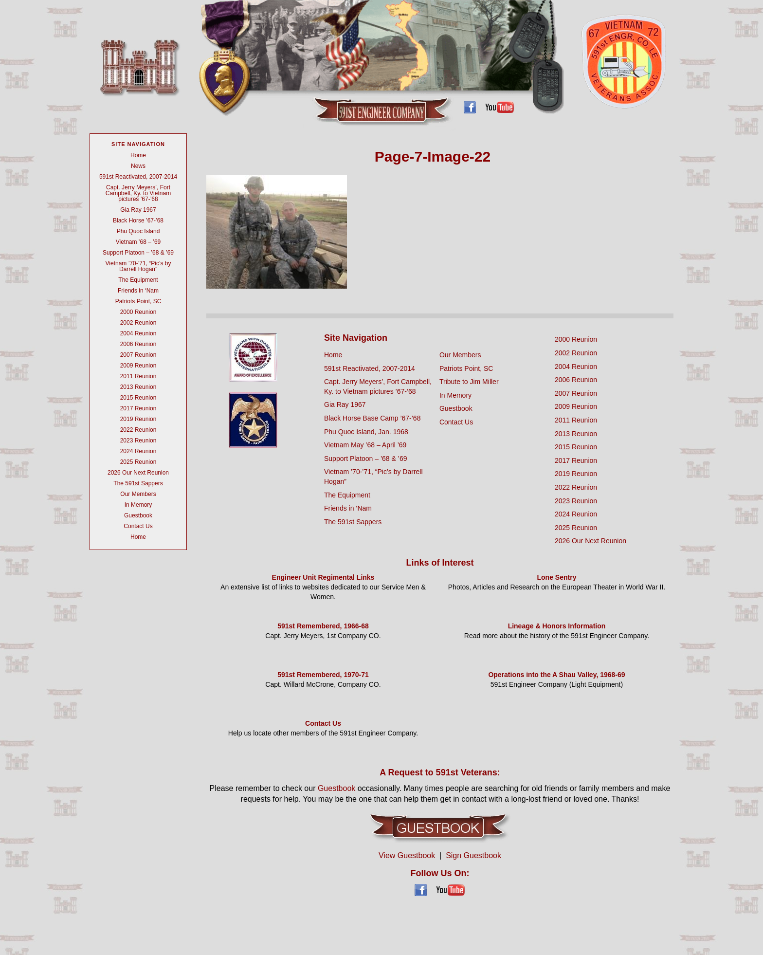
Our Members (138, 494)
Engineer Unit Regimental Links (323, 577)
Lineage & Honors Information (557, 626)
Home (138, 155)
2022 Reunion (138, 429)
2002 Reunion (138, 322)
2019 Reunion (138, 419)
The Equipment (138, 279)
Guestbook (138, 515)
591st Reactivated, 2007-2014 (138, 176)
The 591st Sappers (138, 483)
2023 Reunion (138, 440)
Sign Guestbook (473, 855)
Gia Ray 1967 (138, 209)
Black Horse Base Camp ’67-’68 (372, 418)
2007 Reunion (138, 354)
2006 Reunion (138, 344)
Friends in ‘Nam (138, 290)
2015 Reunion (138, 397)
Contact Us (138, 526)
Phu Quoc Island (138, 231)
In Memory (138, 504)
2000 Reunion (138, 312)
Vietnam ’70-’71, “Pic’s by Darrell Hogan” (138, 266)
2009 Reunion (138, 365)
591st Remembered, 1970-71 (323, 675)
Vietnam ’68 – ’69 (138, 242)
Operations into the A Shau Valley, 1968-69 (556, 675)
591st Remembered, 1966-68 (323, 626)
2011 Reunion (138, 376)
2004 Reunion (138, 333)
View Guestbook (407, 855)
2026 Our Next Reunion (138, 472)
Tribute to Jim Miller (469, 382)
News (138, 166)
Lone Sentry (557, 577)
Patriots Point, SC (138, 301)
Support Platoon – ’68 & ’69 (138, 252)
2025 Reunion (138, 462)
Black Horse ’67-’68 (138, 220)
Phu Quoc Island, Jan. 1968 (366, 432)
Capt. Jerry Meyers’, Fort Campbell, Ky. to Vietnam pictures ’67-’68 (138, 193)
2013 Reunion (138, 387)
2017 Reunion (138, 408)
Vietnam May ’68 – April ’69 (365, 445)
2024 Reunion (138, 451)
